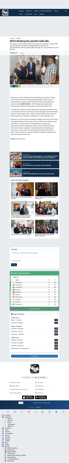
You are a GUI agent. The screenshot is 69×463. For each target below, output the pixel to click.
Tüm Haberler (28, 14)
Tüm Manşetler (39, 389)
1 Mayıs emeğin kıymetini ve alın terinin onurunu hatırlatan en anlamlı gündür (21, 216)
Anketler (6, 440)
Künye (20, 14)
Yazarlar (6, 431)
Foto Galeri (6, 428)
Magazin (41, 14)
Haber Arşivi (39, 393)
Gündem (21, 11)
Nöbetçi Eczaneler (15, 382)
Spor (35, 14)
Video (5, 429)
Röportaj (6, 437)
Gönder (14, 265)
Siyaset (19, 38)
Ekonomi (8, 420)
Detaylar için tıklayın (34, 308)
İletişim (56, 11)
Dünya (8, 422)
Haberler (12, 38)
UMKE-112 (29, 11)
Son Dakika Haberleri (15, 393)
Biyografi (6, 439)
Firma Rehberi (7, 433)
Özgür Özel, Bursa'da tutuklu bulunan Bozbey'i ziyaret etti (44, 235)
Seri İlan (6, 435)
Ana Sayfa (6, 415)
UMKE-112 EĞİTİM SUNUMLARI (43, 11)
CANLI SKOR (34, 356)
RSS (21, 402)
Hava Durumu (39, 382)
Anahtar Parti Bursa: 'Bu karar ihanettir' (45, 215)
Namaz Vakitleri (14, 386)
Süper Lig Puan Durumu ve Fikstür (18, 389)
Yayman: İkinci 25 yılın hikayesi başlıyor (21, 234)
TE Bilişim (38, 407)
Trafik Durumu (39, 386)
